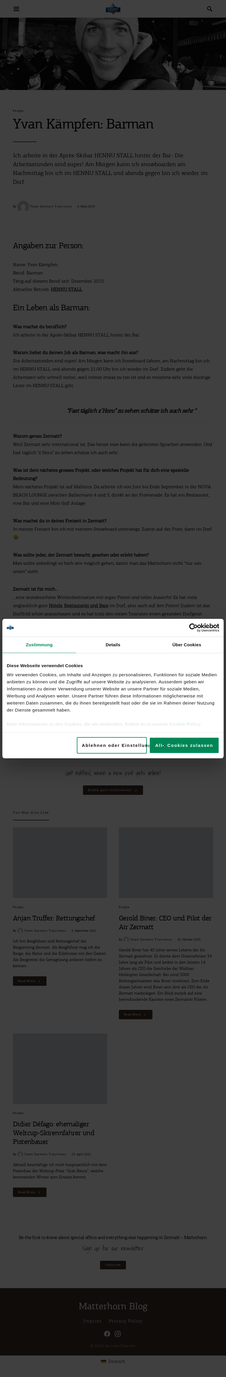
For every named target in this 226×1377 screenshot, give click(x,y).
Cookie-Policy (185, 724)
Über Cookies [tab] (186, 644)
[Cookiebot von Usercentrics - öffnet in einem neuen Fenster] (193, 627)
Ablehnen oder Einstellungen (114, 744)
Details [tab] (113, 644)
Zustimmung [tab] (39, 644)
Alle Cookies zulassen (184, 744)
